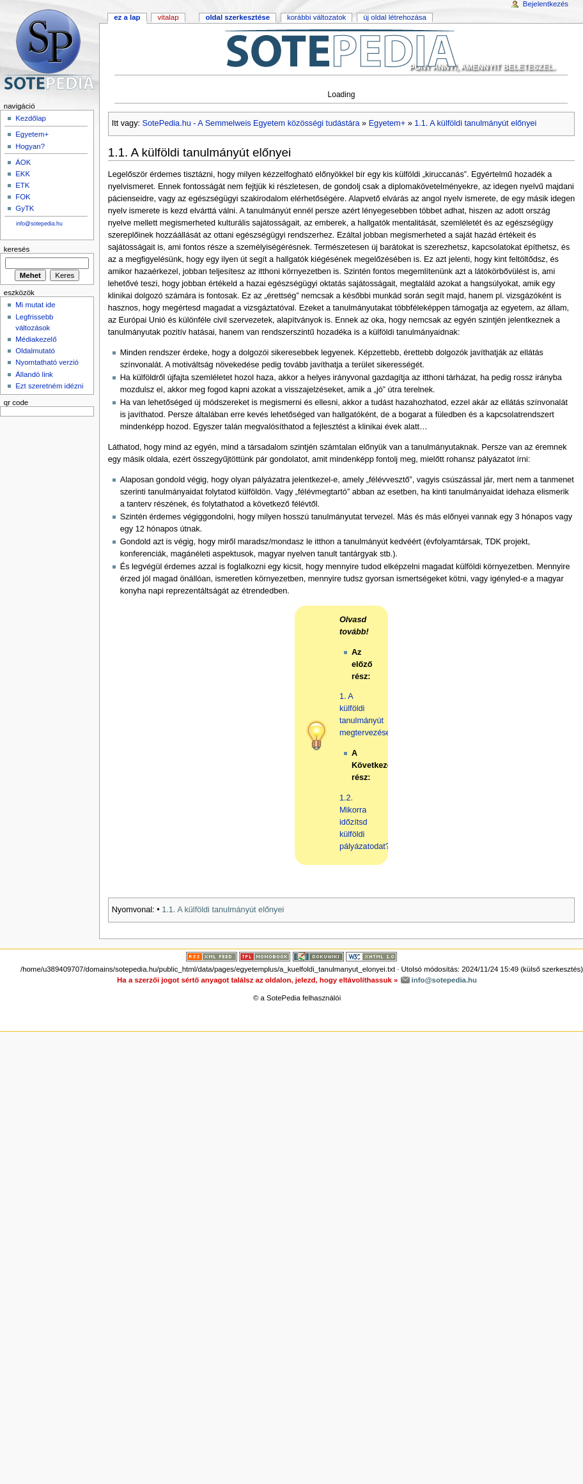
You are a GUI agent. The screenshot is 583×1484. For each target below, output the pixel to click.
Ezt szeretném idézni (49, 386)
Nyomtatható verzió (47, 362)
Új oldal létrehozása (394, 17)
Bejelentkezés (545, 4)
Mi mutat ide (35, 305)
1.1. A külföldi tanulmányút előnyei (475, 123)
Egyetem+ (387, 123)
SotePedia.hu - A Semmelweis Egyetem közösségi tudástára (251, 123)
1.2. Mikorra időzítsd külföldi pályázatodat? (364, 822)
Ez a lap (127, 17)
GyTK (24, 208)
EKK (22, 174)
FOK (23, 197)
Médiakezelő (35, 339)
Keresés (16, 249)
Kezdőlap (30, 118)
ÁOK (23, 162)
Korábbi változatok (316, 17)
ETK (22, 185)
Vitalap (167, 17)
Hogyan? (30, 146)
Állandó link (34, 374)
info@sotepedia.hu (39, 223)
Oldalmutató (35, 351)
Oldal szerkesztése (237, 17)
